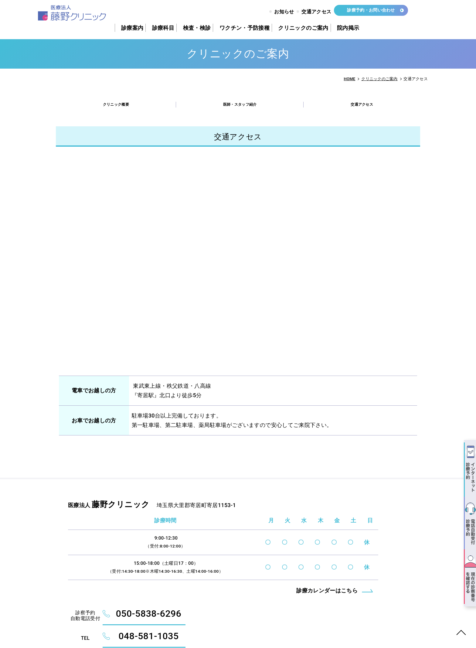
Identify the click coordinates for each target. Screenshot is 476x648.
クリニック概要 (115, 107)
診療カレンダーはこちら (206, 612)
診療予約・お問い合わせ (366, 12)
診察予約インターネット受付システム (353, 558)
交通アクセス (363, 107)
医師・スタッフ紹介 (241, 107)
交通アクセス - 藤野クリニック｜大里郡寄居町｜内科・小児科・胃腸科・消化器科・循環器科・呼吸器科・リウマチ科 (82, 14)
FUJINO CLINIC (105, 630)
